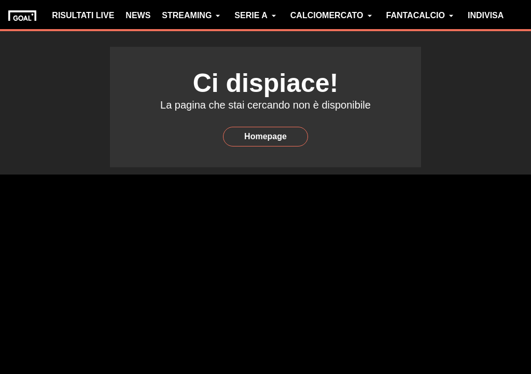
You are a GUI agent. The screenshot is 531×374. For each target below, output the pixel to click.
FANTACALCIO (421, 15)
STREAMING (192, 15)
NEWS (137, 15)
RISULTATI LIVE (83, 15)
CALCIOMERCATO (332, 15)
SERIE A (256, 15)
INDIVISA (486, 15)
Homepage (265, 136)
